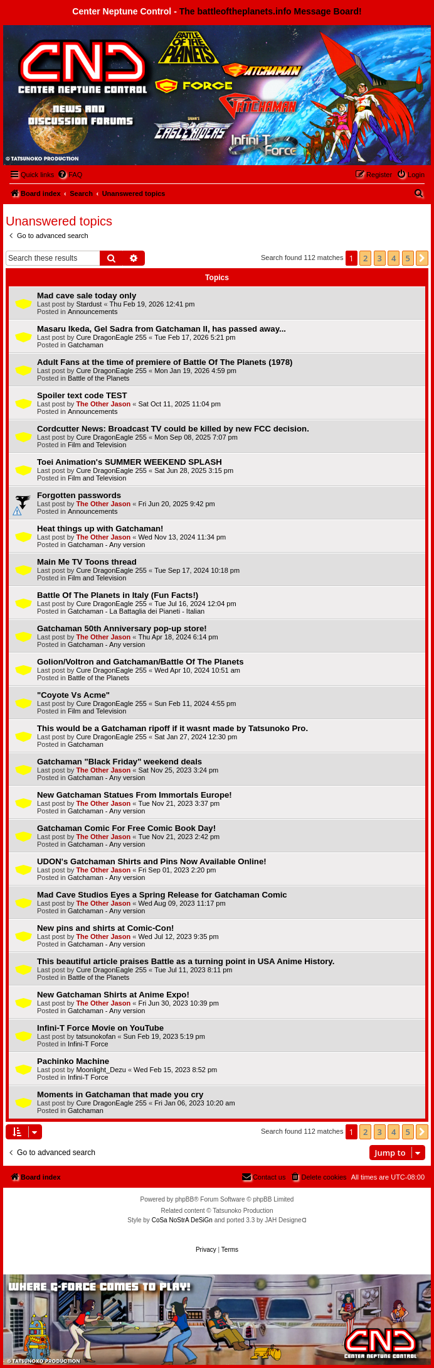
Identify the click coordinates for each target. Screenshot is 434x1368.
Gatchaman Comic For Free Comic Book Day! (126, 828)
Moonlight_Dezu (101, 1069)
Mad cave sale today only (86, 295)
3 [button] (380, 258)
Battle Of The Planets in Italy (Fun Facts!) (117, 595)
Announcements (93, 311)
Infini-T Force (88, 1044)
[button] (422, 258)
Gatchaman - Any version (107, 544)
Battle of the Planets (98, 378)
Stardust (89, 304)
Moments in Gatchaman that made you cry (120, 1094)
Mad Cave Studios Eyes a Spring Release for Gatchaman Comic (162, 894)
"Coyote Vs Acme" (73, 695)
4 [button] (393, 258)
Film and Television (97, 444)
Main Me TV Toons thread (87, 562)
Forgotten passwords (79, 495)
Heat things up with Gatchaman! (100, 528)
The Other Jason (103, 404)
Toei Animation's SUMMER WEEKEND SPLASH (129, 462)
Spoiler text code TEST (82, 395)
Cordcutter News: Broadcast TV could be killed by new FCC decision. (173, 428)
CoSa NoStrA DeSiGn (182, 1220)
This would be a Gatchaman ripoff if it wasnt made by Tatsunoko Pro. (172, 728)
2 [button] (365, 258)
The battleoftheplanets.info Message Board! (270, 11)
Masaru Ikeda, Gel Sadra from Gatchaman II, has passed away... (161, 329)
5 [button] (408, 258)
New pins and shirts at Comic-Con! (105, 928)
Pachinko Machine (73, 1061)
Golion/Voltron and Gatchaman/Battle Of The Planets (140, 661)
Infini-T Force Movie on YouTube (100, 1028)
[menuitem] (69, 174)
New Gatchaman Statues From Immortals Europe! (134, 795)
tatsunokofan (95, 1036)
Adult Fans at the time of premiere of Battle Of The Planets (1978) (164, 362)
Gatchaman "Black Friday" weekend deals (119, 761)
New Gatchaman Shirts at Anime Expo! (113, 994)
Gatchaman (85, 345)
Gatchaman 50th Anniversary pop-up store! (122, 628)
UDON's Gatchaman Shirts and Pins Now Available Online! (152, 861)
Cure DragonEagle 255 (111, 337)
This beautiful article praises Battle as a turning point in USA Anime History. (185, 961)
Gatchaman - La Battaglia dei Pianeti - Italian (136, 611)
